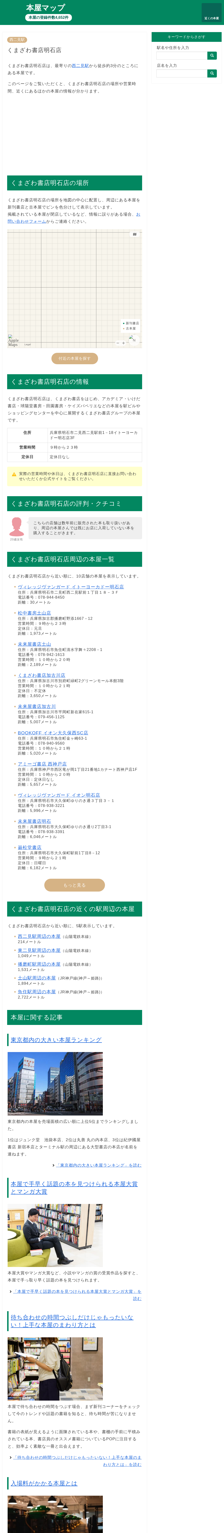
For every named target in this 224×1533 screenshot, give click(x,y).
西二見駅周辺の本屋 (39, 936)
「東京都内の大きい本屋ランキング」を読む (99, 1165)
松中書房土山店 (34, 613)
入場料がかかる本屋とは (44, 1483)
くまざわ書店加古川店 (41, 675)
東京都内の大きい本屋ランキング (56, 1040)
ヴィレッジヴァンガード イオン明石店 (59, 795)
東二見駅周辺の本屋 (39, 950)
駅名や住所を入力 (173, 48)
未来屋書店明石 (34, 821)
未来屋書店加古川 (37, 706)
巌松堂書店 (30, 847)
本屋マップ (45, 8)
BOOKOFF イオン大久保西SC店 (53, 732)
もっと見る (74, 885)
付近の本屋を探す (75, 358)
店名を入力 (167, 65)
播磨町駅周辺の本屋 (39, 964)
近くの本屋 (211, 18)
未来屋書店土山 (34, 644)
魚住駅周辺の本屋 (37, 991)
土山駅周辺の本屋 (37, 977)
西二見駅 (17, 40)
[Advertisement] (74, 132)
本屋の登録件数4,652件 (49, 17)
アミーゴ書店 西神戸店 (42, 764)
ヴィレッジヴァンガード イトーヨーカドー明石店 (71, 586)
